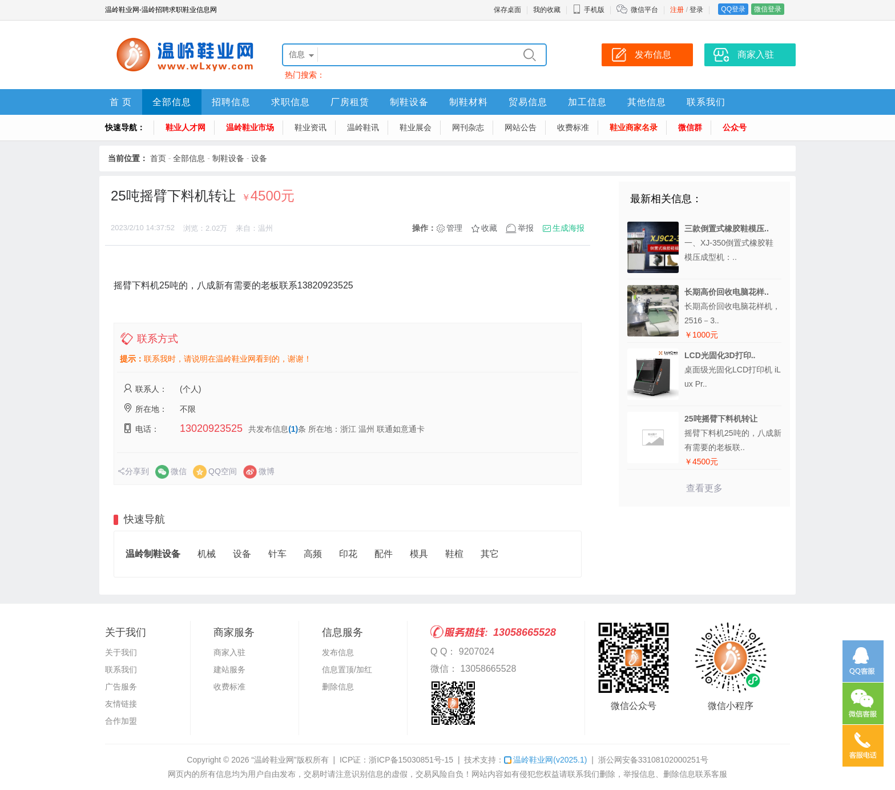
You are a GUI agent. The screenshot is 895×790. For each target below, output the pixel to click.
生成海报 (568, 227)
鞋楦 (454, 554)
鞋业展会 (416, 127)
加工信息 (587, 102)
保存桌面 (507, 10)
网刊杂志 (468, 127)
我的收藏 (547, 10)
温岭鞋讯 (363, 127)
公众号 (735, 127)
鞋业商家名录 (634, 127)
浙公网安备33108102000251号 (653, 759)
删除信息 (338, 686)
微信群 (690, 127)
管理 (454, 227)
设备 (259, 158)
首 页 (121, 102)
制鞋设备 (409, 102)
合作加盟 (121, 720)
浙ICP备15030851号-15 (411, 759)
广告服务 (121, 686)
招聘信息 (231, 102)
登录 (696, 10)
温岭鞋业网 (545, 759)
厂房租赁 (349, 102)
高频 (313, 554)
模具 (419, 554)
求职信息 (290, 102)
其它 (490, 554)
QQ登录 (733, 9)
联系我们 (706, 102)
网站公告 (521, 127)
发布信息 (338, 652)
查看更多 (704, 488)
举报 (526, 227)
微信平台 (644, 10)
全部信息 (171, 102)
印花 (348, 554)
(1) (293, 429)
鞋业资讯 (310, 127)
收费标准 (573, 127)
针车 (277, 554)
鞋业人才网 (185, 127)
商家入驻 (229, 652)
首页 (158, 158)
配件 (383, 554)
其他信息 (646, 102)
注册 (677, 10)
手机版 (588, 10)
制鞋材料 (468, 102)
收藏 (489, 227)
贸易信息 (528, 102)
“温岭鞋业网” (273, 759)
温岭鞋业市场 (250, 127)
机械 (206, 554)
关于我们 (121, 652)
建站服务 (229, 669)
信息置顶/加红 (347, 669)
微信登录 (767, 9)
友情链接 (121, 703)
